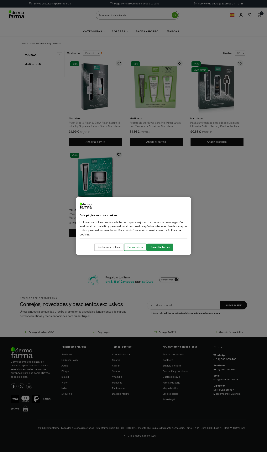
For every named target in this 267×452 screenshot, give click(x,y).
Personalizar (135, 247)
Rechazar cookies (109, 247)
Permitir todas (160, 247)
